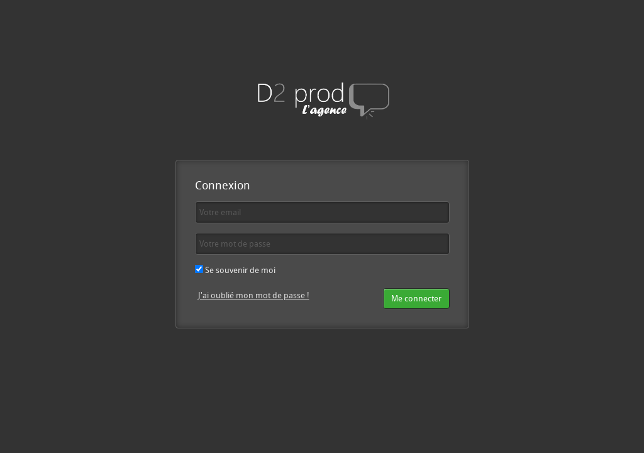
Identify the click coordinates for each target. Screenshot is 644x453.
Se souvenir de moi (235, 270)
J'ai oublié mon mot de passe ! (253, 295)
